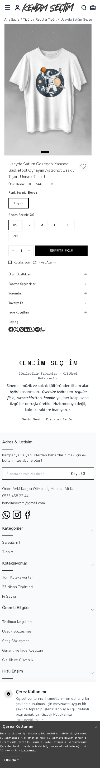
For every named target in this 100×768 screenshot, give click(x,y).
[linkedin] (27, 329)
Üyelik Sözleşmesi (17, 631)
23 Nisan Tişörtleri (17, 586)
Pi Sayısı (9, 596)
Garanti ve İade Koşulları (22, 650)
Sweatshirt (11, 542)
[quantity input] (21, 251)
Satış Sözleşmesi (16, 640)
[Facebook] (27, 515)
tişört (14, 391)
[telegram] (37, 329)
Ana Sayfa (11, 19)
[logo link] (48, 7)
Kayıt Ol (78, 473)
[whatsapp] (32, 329)
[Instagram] (17, 515)
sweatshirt (26, 397)
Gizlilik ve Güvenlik (18, 659)
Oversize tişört (54, 391)
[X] (16, 329)
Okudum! (12, 760)
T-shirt (7, 552)
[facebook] (11, 329)
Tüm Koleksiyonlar (17, 577)
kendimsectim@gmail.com (23, 503)
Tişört (27, 19)
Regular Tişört (46, 19)
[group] (48, 89)
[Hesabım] (17, 7)
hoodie (49, 397)
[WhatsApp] (6, 515)
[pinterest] (21, 329)
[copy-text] (42, 329)
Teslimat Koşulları (17, 621)
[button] (45, 152)
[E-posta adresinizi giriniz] (48, 474)
